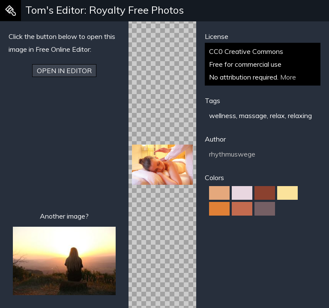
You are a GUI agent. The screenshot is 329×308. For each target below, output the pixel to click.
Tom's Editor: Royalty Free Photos (104, 9)
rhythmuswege (232, 154)
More (288, 77)
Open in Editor (64, 70)
